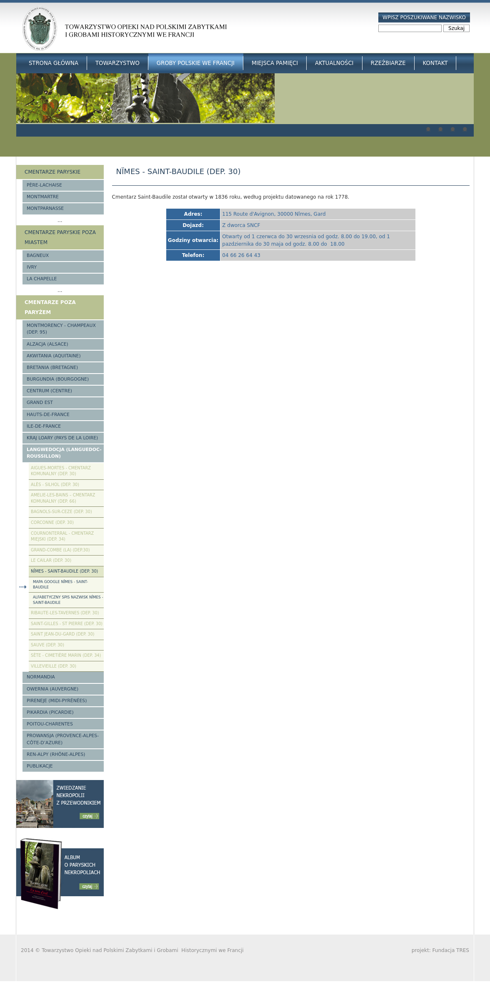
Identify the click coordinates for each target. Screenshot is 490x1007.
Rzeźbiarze (388, 63)
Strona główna (53, 63)
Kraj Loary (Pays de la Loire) (62, 438)
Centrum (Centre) (49, 391)
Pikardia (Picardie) (50, 712)
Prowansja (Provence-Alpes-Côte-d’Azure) (63, 739)
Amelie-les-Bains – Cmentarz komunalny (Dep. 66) (63, 498)
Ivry (32, 267)
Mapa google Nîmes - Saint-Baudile (60, 584)
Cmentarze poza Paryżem (50, 307)
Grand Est (40, 402)
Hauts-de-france (48, 414)
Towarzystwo (117, 63)
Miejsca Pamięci (275, 63)
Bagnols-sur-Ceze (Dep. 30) (61, 511)
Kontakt (435, 63)
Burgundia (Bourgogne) (58, 379)
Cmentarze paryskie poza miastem (60, 237)
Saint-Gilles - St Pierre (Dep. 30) (66, 623)
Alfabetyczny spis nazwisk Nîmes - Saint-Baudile (68, 600)
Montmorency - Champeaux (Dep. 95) (61, 329)
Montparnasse (45, 208)
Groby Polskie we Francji (196, 63)
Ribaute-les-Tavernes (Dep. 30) (65, 613)
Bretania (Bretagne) (52, 367)
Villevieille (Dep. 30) (53, 666)
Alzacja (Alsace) (47, 344)
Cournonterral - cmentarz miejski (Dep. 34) (62, 536)
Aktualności (334, 63)
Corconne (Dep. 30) (52, 522)
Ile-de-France (44, 426)
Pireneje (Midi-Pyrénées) (57, 700)
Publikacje (40, 766)
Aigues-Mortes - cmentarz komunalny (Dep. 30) (61, 471)
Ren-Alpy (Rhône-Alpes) (56, 754)
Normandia (41, 677)
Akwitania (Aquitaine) (54, 356)
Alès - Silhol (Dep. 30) (55, 484)
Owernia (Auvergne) (52, 689)
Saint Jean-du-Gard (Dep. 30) (63, 634)
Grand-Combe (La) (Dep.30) (60, 550)
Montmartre (43, 196)
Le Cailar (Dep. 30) (51, 560)
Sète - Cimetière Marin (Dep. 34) (66, 655)
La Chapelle (42, 279)
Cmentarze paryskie (52, 172)
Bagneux (38, 255)
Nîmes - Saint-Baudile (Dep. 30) (64, 571)
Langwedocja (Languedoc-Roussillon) (64, 453)
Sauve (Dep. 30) (47, 645)
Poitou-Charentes (50, 724)
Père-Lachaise (44, 185)
